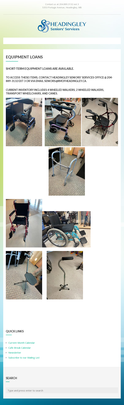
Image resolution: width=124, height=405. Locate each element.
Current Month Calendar (21, 342)
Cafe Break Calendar (19, 347)
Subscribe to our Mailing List (24, 357)
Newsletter (14, 352)
